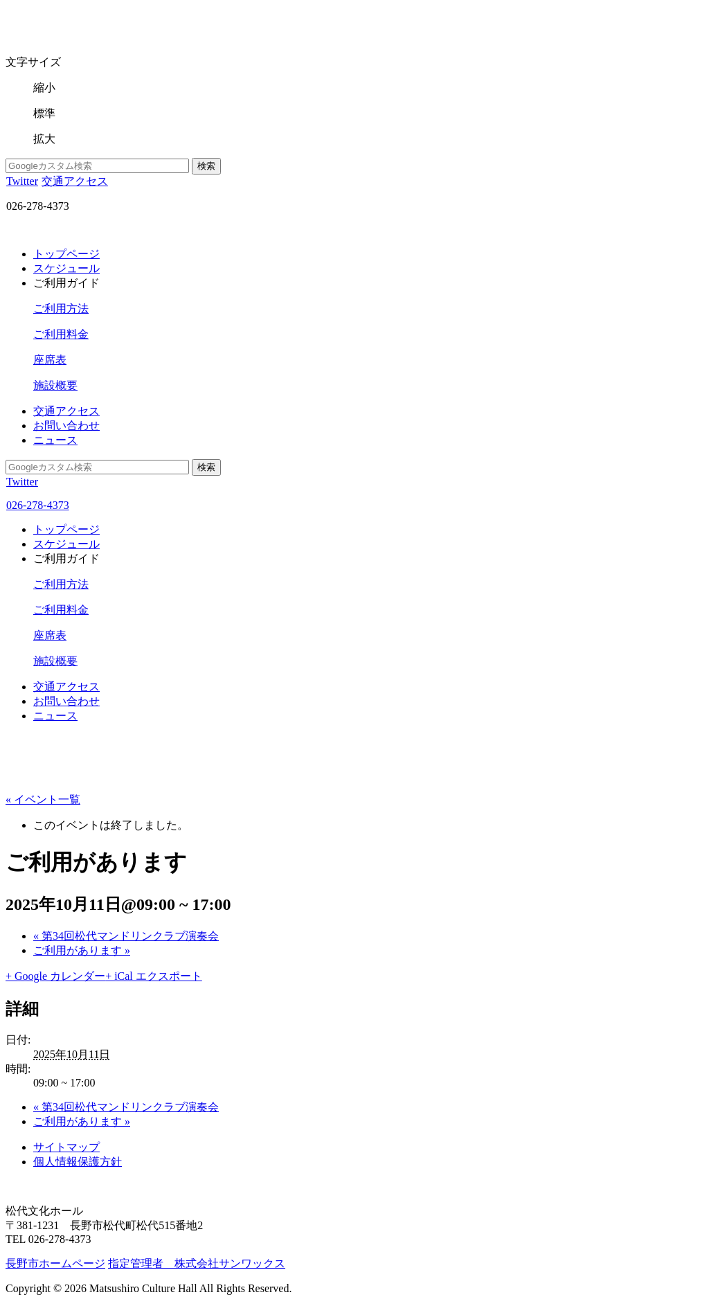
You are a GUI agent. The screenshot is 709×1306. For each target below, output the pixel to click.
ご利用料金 (61, 334)
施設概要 (55, 385)
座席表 (49, 360)
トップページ (66, 254)
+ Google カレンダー (55, 976)
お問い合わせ (66, 425)
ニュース (55, 440)
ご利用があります (81, 950)
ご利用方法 (61, 308)
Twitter (22, 181)
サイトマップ (66, 1147)
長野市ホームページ (55, 1263)
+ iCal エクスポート (153, 976)
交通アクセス (74, 181)
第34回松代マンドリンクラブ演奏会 (126, 936)
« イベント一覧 (43, 799)
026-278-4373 (37, 505)
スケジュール (66, 268)
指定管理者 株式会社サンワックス (196, 1263)
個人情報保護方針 (77, 1162)
